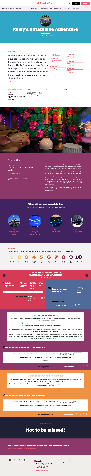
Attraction (43, 33)
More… (10, 81)
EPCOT (50, 33)
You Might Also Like (55, 8)
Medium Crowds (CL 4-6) (36, 354)
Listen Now (42, 470)
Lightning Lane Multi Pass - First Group (16, 97)
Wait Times (67, 8)
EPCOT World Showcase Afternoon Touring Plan (23, 448)
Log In (76, 3)
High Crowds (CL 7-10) (52, 354)
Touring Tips (44, 8)
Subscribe (85, 3)
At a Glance (34, 8)
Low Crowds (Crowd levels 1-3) (18, 354)
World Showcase (12, 89)
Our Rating (76, 8)
